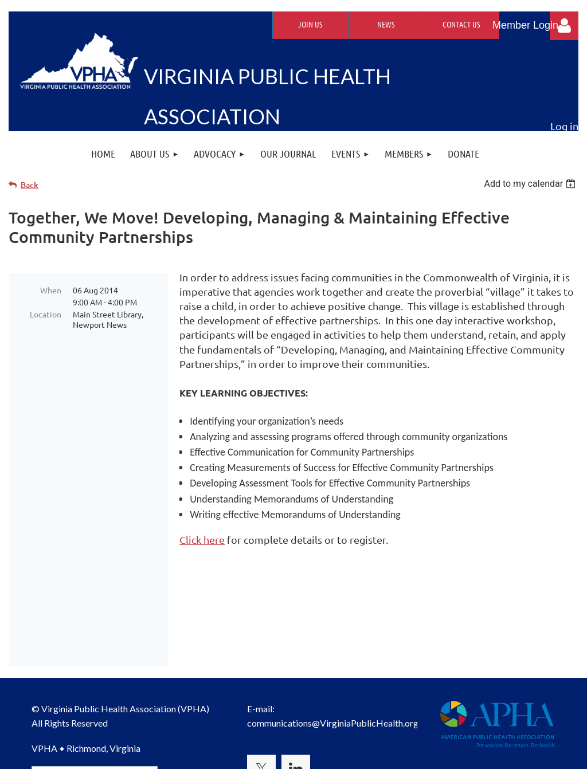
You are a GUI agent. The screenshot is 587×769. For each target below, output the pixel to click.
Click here (202, 539)
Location (45, 314)
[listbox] (531, 183)
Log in (564, 25)
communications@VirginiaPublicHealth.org (332, 639)
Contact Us (461, 24)
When (50, 290)
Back (29, 184)
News (386, 24)
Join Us (310, 24)
